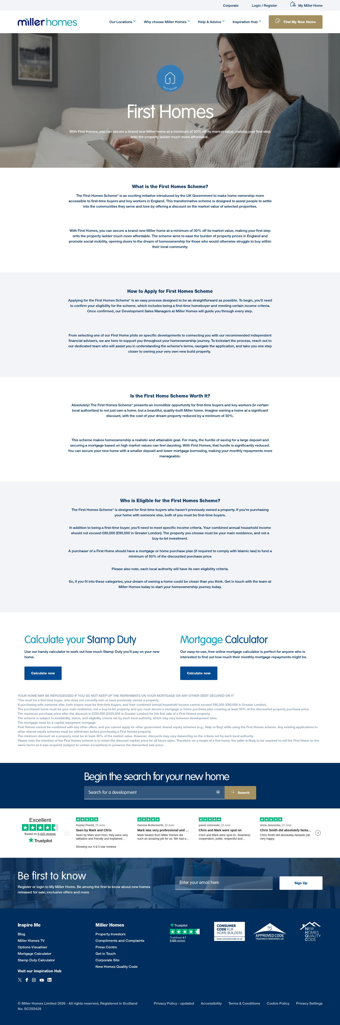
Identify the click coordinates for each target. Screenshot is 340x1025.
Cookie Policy (278, 1003)
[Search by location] (218, 793)
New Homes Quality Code (116, 966)
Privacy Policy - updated (174, 1003)
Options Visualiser (32, 947)
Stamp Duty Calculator (36, 960)
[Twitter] (20, 982)
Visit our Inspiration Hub (39, 971)
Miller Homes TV (31, 940)
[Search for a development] (154, 792)
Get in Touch (105, 953)
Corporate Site (107, 960)
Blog (21, 934)
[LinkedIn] (49, 982)
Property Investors (110, 934)
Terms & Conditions (244, 1003)
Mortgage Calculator (34, 953)
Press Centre (106, 947)
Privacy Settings (309, 1003)
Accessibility (211, 1003)
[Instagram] (34, 982)
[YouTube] (41, 982)
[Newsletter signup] (224, 883)
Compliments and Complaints (119, 940)
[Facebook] (26, 982)
